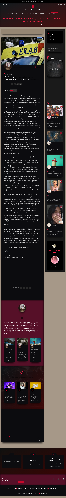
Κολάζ (7, 394)
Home (15, 24)
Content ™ (23, 13)
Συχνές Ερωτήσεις (12, 488)
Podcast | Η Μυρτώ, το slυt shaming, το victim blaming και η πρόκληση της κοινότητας (54, 199)
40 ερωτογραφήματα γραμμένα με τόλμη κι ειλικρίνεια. (11, 462)
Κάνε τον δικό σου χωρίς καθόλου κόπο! (54, 459)
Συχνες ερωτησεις (61, 4)
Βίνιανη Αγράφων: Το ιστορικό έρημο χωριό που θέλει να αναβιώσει (22, 356)
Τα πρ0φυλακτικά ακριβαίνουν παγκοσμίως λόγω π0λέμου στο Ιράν (34, 398)
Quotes (48, 13)
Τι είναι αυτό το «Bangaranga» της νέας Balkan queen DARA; (9, 398)
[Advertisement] (22, 423)
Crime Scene (8, 352)
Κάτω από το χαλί (51, 171)
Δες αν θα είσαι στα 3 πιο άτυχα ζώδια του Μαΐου (54, 150)
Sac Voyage (33, 352)
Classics (29, 13)
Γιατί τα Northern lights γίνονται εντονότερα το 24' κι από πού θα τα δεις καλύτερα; (35, 357)
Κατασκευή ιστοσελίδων (32, 493)
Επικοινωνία (19, 488)
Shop (54, 13)
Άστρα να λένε (51, 147)
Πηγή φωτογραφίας (9, 251)
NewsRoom (16, 13)
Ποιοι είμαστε (39, 488)
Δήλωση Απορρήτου (53, 488)
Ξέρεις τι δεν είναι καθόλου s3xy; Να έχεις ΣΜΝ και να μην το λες (54, 174)
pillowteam (53, 143)
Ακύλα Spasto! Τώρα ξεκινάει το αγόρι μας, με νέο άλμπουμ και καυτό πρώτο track (22, 399)
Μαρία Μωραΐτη (54, 117)
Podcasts (35, 13)
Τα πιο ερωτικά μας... (11, 459)
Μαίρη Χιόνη (53, 191)
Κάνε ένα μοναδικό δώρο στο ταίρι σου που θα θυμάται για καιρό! (33, 463)
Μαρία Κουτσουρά (18, 67)
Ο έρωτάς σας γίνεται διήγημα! (33, 459)
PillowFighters (41, 13)
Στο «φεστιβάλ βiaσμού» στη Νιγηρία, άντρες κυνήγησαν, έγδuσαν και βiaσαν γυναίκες (53, 125)
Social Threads (51, 121)
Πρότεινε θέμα (26, 488)
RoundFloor (45, 493)
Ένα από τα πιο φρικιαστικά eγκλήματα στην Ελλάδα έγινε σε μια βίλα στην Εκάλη (9, 357)
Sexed (49, 195)
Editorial (10, 13)
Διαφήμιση (32, 488)
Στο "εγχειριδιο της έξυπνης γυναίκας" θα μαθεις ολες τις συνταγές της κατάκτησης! (54, 464)
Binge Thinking (8, 74)
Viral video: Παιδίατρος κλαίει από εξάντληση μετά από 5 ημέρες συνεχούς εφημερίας (54, 233)
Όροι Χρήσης (45, 488)
